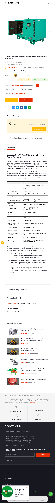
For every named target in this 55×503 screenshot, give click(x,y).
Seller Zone (8, 484)
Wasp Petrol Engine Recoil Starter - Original (33, 379)
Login (8, 303)
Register (14, 303)
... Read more (31, 402)
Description (11, 147)
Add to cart (11, 100)
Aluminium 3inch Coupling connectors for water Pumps (33, 329)
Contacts (7, 473)
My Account (8, 478)
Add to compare (38, 67)
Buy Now (25, 100)
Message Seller (24, 80)
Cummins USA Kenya (20, 71)
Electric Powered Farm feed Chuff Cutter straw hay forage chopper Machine (33, 369)
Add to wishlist (26, 67)
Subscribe (43, 454)
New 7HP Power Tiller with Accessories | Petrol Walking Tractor (33, 349)
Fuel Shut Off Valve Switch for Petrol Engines (34, 359)
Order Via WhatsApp (40, 80)
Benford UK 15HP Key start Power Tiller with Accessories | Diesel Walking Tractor (34, 339)
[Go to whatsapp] (50, 494)
